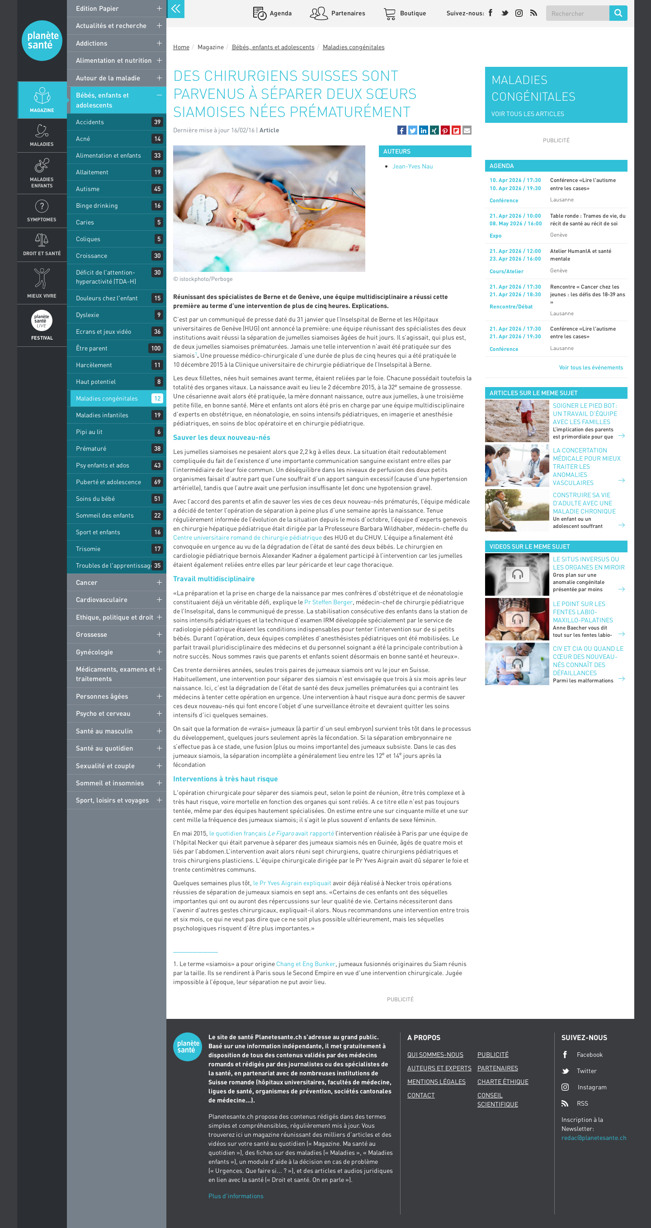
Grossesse (91, 634)
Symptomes (42, 219)
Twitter (579, 1070)
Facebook (582, 1054)
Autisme (87, 188)
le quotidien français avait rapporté (271, 833)
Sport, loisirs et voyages (112, 800)
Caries (85, 222)
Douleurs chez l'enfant (107, 298)
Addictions (91, 43)
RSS (574, 1103)
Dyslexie (87, 314)
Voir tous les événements (591, 367)
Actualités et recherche (111, 25)
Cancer (87, 582)
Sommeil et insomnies (110, 783)
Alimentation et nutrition (114, 60)
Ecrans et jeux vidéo (103, 331)
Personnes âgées (102, 696)
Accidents (90, 122)
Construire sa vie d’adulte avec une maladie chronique (584, 503)
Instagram (584, 1087)
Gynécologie (94, 652)
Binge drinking (97, 205)
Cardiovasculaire (101, 599)
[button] (401, 130)
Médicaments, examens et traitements (115, 673)
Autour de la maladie (108, 78)
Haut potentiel (96, 381)
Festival (42, 338)
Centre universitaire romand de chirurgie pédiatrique (247, 537)
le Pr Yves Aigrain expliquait (293, 883)
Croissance (91, 255)
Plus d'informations (236, 1196)
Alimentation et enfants (108, 155)
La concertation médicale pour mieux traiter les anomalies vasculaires (587, 466)
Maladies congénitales (107, 398)
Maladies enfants (42, 182)
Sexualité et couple (105, 765)
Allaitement (92, 172)
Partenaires (347, 13)
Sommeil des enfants (105, 515)
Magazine (42, 110)
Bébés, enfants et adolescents (102, 99)
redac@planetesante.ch (594, 1137)
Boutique (412, 13)
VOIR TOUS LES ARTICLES (527, 113)
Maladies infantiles (102, 415)
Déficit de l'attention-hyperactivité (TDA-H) (106, 276)
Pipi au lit (89, 431)
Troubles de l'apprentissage (115, 565)
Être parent (92, 348)
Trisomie (88, 548)
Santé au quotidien (104, 748)
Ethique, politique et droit (114, 617)
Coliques (88, 239)
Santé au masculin (104, 731)
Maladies (42, 144)
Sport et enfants (98, 532)
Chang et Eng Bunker (305, 963)
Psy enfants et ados (102, 465)
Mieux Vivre (42, 296)
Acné (83, 138)
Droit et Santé (42, 253)
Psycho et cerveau (103, 713)
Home (181, 47)
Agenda (280, 13)
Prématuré (91, 448)
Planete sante (42, 40)
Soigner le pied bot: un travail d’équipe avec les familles (585, 413)
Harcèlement (94, 365)
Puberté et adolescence (108, 482)
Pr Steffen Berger (328, 602)
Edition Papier (97, 8)
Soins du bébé (95, 498)
